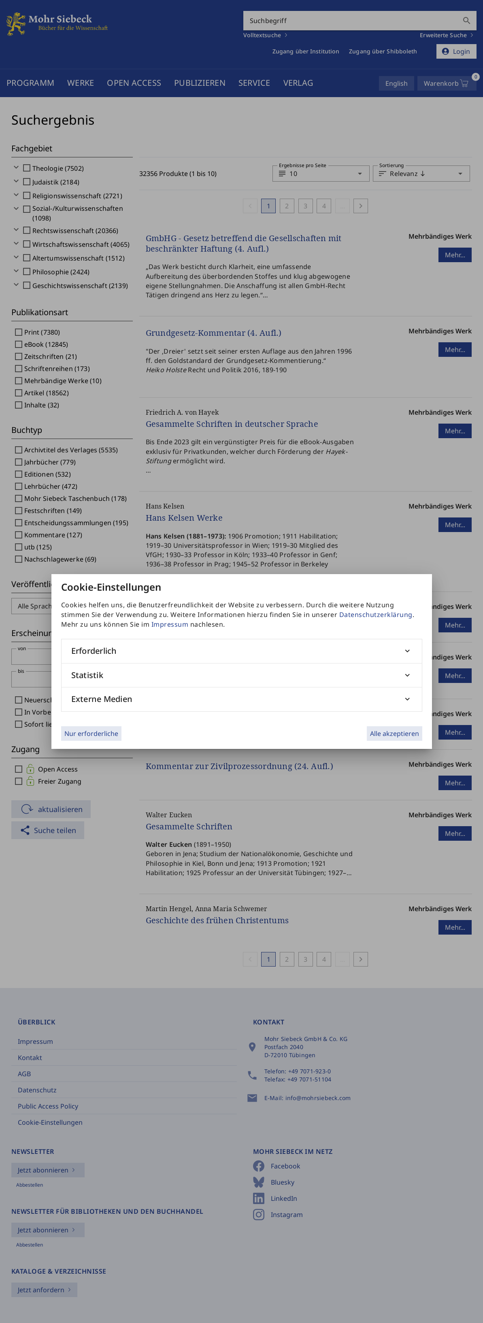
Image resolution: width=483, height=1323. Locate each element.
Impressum (170, 624)
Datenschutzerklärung (376, 614)
